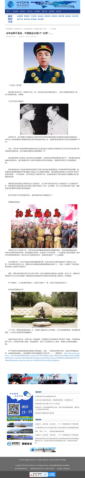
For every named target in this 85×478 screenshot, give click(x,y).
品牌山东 (58, 11)
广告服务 (39, 460)
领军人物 (44, 11)
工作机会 (51, 460)
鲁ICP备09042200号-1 (21, 468)
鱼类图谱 (20, 16)
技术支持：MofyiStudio (63, 468)
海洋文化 (29, 11)
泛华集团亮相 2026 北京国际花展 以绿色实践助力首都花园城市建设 (57, 427)
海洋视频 (37, 11)
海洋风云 (22, 11)
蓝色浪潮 (15, 11)
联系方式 (33, 460)
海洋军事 (61, 16)
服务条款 (27, 460)
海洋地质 (34, 19)
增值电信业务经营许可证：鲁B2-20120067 (42, 468)
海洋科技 (54, 16)
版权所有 (57, 460)
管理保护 (27, 16)
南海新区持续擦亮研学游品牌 (44, 413)
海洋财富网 (9, 29)
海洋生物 (27, 19)
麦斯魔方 (63, 460)
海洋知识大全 (18, 29)
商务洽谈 (45, 460)
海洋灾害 (75, 16)
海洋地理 (41, 19)
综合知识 (41, 16)
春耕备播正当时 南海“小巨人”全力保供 (47, 403)
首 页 (8, 11)
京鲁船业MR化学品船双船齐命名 (45, 396)
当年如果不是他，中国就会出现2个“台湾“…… (36, 29)
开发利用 (34, 16)
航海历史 (68, 16)
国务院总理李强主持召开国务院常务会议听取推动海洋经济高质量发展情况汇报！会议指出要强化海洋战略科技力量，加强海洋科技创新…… (57, 441)
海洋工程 (20, 19)
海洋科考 (47, 16)
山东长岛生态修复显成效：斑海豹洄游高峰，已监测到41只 (54, 400)
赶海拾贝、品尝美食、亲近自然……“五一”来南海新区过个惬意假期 (56, 424)
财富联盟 (51, 11)
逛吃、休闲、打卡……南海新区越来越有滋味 (49, 431)
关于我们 (21, 460)
